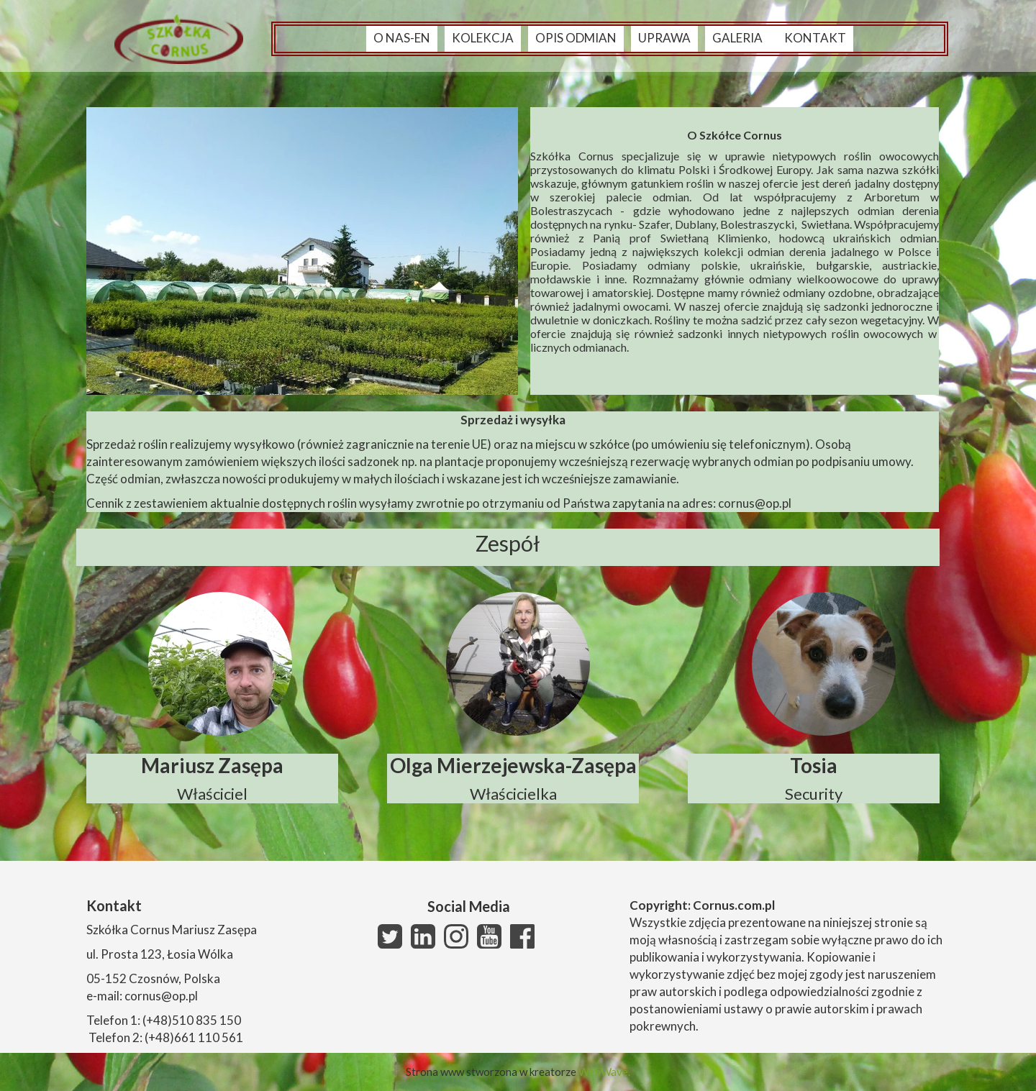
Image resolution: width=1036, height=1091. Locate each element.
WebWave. (604, 1071)
